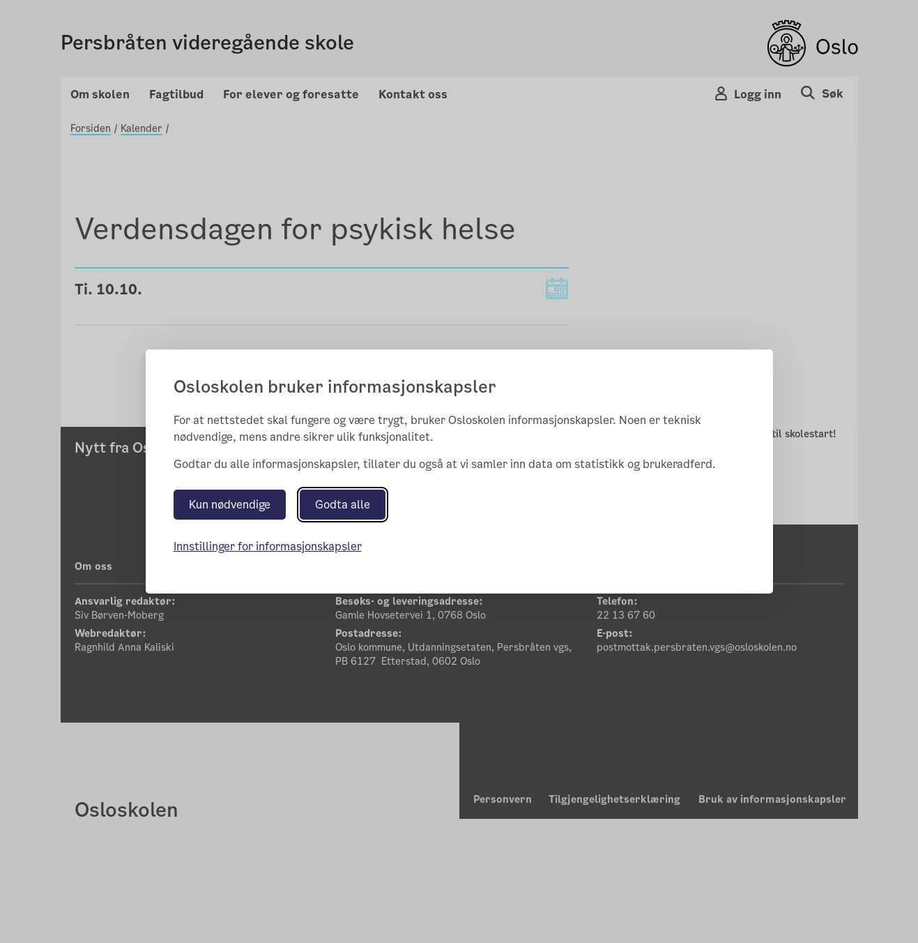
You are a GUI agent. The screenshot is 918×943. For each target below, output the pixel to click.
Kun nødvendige (229, 505)
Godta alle (342, 505)
